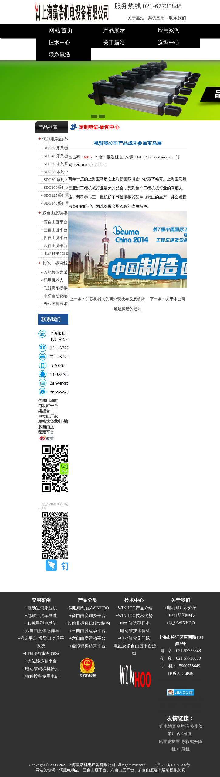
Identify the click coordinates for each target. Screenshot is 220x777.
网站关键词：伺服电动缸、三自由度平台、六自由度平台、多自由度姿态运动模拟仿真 (110, 770)
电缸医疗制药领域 (42, 653)
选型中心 (169, 42)
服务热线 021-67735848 (148, 6)
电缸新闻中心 (182, 615)
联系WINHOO (182, 623)
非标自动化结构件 (59, 296)
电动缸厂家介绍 (182, 607)
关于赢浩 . (137, 18)
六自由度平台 (55, 245)
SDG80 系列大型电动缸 (64, 179)
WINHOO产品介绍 (135, 608)
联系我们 (177, 18)
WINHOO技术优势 (135, 615)
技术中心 (59, 42)
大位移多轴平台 (42, 661)
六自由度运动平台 (89, 638)
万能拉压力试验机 (59, 272)
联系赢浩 (59, 55)
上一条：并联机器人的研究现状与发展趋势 (107, 299)
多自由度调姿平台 (59, 213)
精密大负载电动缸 (54, 421)
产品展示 (114, 30)
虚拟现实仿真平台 (89, 646)
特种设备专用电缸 (42, 676)
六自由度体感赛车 (42, 631)
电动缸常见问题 (135, 638)
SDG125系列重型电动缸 (64, 195)
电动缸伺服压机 (42, 608)
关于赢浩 (114, 42)
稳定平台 (46, 432)
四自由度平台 (55, 237)
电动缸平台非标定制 (61, 253)
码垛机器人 (53, 280)
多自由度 (46, 427)
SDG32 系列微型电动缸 (64, 148)
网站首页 (61, 30)
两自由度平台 (55, 222)
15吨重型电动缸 (42, 623)
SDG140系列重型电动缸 (64, 203)
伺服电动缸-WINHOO (62, 139)
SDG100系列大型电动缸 (64, 187)
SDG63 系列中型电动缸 (64, 171)
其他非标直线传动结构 (63, 263)
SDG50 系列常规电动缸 (64, 164)
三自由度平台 (55, 230)
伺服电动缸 (48, 400)
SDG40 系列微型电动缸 (64, 156)
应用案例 (169, 30)
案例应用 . (158, 18)
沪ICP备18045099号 (173, 764)
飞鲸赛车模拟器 (57, 288)
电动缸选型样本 (135, 623)
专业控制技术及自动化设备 (67, 304)
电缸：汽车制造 (42, 615)
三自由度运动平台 (89, 631)
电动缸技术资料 (135, 631)
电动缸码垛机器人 (42, 668)
